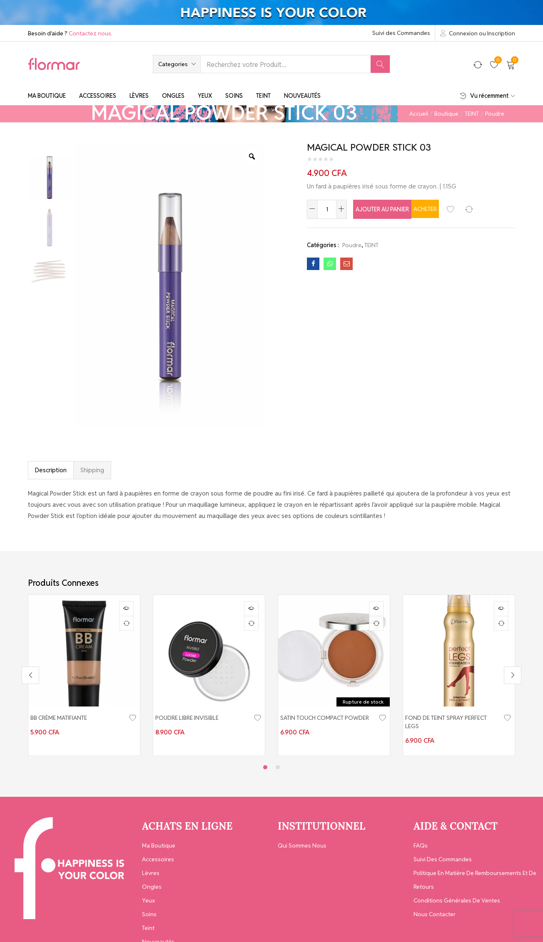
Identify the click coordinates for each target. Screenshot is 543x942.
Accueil (418, 113)
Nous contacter (434, 907)
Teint (263, 95)
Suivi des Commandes (401, 33)
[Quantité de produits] (327, 209)
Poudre (494, 113)
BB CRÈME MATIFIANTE (63, 718)
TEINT (472, 113)
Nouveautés (302, 95)
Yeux (205, 95)
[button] (176, 64)
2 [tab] (278, 761)
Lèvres (139, 95)
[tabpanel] (84, 672)
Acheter (462, 209)
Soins (234, 95)
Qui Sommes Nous (302, 839)
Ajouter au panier (392, 209)
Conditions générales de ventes (456, 893)
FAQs (420, 839)
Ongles (173, 95)
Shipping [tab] (92, 470)
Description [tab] (51, 470)
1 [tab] (265, 761)
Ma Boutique (47, 95)
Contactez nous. (90, 33)
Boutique (446, 113)
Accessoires (97, 95)
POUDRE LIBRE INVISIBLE (191, 718)
